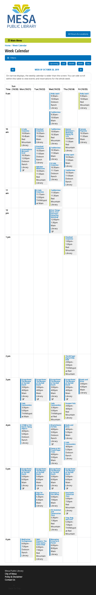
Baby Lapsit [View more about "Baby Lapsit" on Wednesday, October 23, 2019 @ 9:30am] (55, 93)
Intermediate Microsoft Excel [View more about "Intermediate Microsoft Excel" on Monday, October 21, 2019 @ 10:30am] (27, 151)
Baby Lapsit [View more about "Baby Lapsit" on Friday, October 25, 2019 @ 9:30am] (84, 93)
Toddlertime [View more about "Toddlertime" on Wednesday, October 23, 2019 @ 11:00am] (55, 190)
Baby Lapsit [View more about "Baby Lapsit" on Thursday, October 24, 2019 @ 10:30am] (70, 155)
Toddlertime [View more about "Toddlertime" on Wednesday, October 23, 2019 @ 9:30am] (55, 112)
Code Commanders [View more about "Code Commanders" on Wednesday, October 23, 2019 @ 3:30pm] (56, 404)
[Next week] (80, 70)
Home (7, 45)
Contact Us (10, 579)
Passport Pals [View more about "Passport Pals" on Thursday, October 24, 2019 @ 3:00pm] (71, 403)
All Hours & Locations (78, 34)
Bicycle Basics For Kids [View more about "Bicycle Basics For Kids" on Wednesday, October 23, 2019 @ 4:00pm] (56, 426)
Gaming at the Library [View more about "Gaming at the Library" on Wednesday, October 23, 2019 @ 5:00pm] (55, 493)
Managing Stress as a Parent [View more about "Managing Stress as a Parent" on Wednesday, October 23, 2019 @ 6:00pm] (55, 541)
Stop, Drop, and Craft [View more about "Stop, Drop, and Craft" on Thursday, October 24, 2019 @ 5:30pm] (70, 518)
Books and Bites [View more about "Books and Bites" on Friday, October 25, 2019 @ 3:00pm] (84, 380)
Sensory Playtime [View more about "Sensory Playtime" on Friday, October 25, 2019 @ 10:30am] (83, 130)
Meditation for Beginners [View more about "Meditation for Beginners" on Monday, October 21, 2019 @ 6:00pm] (27, 540)
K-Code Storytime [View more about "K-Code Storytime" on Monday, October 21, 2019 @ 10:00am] (25, 130)
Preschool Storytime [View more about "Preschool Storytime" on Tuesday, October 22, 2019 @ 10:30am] (40, 130)
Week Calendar (19, 45)
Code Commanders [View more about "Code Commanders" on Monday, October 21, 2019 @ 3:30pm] (27, 404)
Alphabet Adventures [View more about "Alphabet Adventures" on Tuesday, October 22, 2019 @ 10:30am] (40, 167)
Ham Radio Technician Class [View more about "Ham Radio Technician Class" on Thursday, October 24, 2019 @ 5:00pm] (70, 494)
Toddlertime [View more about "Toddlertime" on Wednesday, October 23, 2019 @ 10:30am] (55, 148)
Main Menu (15, 40)
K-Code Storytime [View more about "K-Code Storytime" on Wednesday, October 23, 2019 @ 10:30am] (54, 164)
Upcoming (54, 63)
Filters (13, 57)
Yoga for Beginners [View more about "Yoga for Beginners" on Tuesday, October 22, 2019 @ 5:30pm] (40, 493)
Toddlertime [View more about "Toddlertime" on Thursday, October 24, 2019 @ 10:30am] (70, 170)
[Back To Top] (14, 587)
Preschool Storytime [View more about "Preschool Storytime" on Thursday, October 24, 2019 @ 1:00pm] (69, 238)
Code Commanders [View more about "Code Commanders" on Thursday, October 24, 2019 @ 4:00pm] (71, 443)
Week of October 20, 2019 (47, 69)
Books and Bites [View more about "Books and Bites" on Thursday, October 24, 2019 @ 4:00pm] (69, 426)
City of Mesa (10, 573)
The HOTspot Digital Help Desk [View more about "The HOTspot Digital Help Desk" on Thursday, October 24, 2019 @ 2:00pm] (70, 358)
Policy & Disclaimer (13, 576)
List (63, 63)
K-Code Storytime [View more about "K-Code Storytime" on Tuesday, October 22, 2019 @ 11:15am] (40, 191)
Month (71, 63)
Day (88, 63)
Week (80, 63)
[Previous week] (12, 70)
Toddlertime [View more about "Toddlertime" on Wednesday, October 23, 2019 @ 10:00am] (55, 129)
